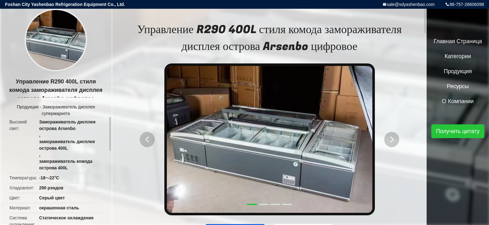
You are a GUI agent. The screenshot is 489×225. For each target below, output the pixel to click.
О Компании (458, 101)
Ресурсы (458, 86)
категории (458, 56)
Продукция (28, 106)
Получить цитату (458, 131)
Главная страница (457, 41)
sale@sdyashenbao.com (411, 4)
